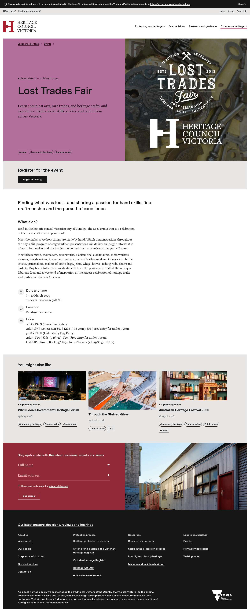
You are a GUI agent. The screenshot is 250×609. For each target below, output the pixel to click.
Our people (24, 548)
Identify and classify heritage (145, 556)
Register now (32, 179)
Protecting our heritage (150, 26)
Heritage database (29, 11)
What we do (25, 541)
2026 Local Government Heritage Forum (48, 410)
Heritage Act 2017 (83, 567)
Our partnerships (28, 564)
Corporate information (31, 556)
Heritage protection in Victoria (91, 541)
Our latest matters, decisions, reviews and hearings (55, 525)
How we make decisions (87, 575)
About (231, 11)
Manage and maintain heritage (146, 564)
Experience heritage (234, 26)
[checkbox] (19, 486)
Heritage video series (195, 548)
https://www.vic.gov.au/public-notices (170, 4)
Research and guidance (203, 26)
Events (47, 43)
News (222, 11)
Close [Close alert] (242, 4)
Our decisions (177, 26)
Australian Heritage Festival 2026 (184, 410)
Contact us (24, 571)
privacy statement (58, 486)
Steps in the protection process (146, 548)
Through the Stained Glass (108, 414)
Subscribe (29, 495)
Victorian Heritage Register (89, 560)
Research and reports (141, 541)
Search (242, 11)
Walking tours (191, 556)
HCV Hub (9, 11)
